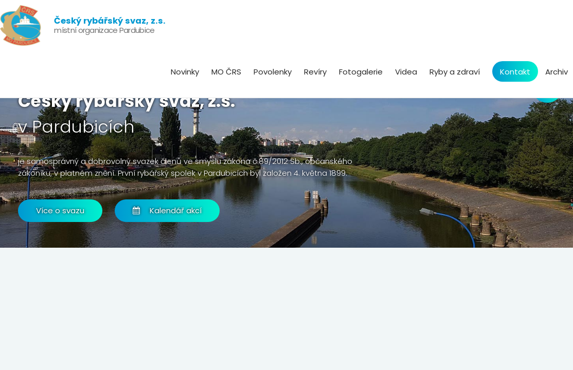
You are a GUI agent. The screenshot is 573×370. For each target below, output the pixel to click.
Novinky (185, 71)
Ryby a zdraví (454, 71)
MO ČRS (226, 71)
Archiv (556, 71)
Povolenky (273, 71)
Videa (406, 71)
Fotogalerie (361, 71)
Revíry (315, 71)
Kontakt (515, 71)
